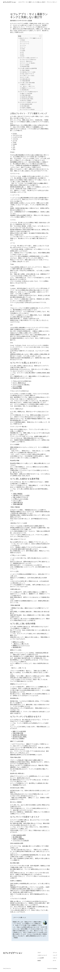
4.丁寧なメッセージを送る (28, 75)
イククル (24, 45)
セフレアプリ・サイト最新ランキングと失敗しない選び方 (31, 2)
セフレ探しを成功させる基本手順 (28, 68)
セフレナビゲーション (9, 2)
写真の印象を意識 (26, 95)
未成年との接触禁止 (26, 107)
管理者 (30, 20)
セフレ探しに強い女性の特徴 (27, 82)
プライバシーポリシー (52, 2)
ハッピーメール (25, 43)
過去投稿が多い (25, 89)
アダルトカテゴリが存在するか (29, 59)
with (23, 54)
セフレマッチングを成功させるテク (28, 91)
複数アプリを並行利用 (27, 93)
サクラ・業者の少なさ (27, 61)
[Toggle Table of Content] (39, 36)
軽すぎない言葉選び (26, 100)
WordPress (55, 968)
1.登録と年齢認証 (25, 70)
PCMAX (23, 40)
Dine (23, 56)
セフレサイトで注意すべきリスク (28, 102)
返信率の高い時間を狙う (27, 97)
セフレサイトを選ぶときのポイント (28, 57)
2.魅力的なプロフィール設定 (28, 72)
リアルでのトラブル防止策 (28, 109)
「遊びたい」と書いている (28, 86)
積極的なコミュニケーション (28, 88)
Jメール (23, 47)
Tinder (23, 49)
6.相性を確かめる (26, 79)
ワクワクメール (25, 41)
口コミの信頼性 (25, 65)
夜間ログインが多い (26, 84)
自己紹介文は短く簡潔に (27, 98)
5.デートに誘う (25, 77)
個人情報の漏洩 (25, 106)
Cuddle (23, 50)
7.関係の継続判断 (26, 80)
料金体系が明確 (25, 66)
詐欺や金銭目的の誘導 (27, 104)
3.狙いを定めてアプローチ (28, 73)
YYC (23, 52)
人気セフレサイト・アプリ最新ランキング (30, 38)
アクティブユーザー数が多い (28, 63)
